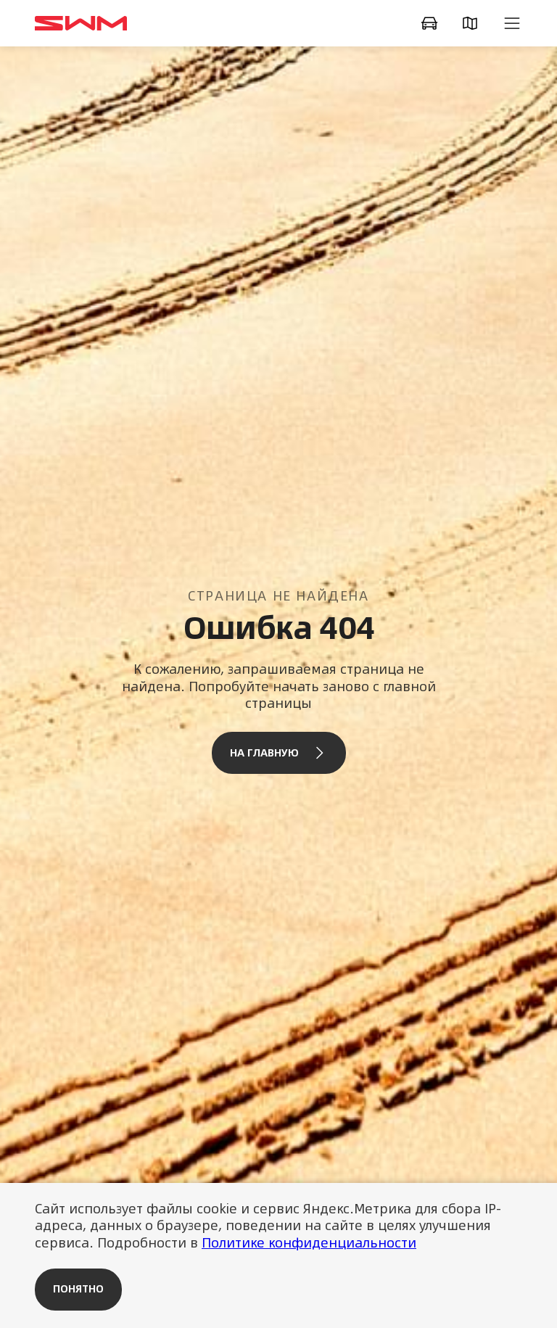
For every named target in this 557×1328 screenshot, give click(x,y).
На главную (279, 753)
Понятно (78, 1289)
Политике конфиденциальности (309, 1243)
